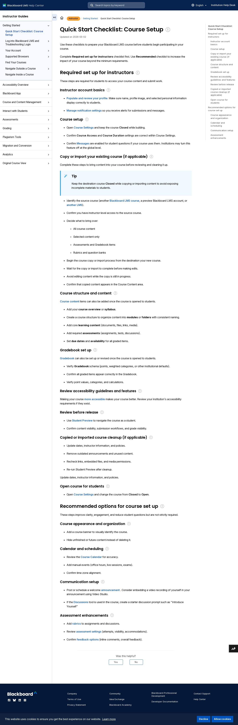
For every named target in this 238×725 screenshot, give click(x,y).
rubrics (76, 623)
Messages (83, 143)
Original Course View (26, 163)
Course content (69, 301)
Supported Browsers (27, 56)
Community (114, 693)
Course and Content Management (26, 102)
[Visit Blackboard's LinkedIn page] (20, 700)
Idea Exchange (116, 699)
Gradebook (67, 358)
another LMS (74, 205)
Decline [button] (203, 719)
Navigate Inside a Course (19, 74)
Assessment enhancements (218, 136)
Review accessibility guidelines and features (223, 78)
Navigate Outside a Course (27, 68)
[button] (48, 25)
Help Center (200, 699)
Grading (26, 128)
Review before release (222, 84)
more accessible (94, 399)
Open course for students (219, 101)
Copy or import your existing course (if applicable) (221, 56)
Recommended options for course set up (222, 109)
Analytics (26, 154)
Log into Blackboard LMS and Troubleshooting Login (27, 42)
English (201, 5)
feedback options (88, 639)
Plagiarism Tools (26, 137)
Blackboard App (26, 93)
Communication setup (222, 130)
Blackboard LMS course (124, 200)
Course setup (218, 49)
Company (72, 693)
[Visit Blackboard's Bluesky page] (15, 700)
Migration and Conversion (26, 145)
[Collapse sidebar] (54, 17)
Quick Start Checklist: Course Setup (24, 33)
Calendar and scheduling (218, 124)
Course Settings (84, 127)
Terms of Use (74, 699)
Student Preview (82, 420)
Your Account (27, 50)
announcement (110, 590)
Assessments (26, 119)
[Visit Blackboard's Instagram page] (25, 700)
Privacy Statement (76, 705)
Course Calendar (91, 557)
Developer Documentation (165, 701)
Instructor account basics (220, 43)
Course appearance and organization (221, 116)
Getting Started (26, 25)
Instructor (73, 18)
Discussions (81, 602)
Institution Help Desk (223, 5)
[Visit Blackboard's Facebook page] (9, 700)
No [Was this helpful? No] (136, 662)
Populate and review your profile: (87, 98)
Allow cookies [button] (222, 719)
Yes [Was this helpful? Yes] (116, 662)
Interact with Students (26, 110)
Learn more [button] (109, 719)
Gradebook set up (220, 72)
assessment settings (88, 631)
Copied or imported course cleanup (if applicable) (221, 92)
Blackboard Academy (120, 705)
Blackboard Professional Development (164, 694)
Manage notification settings (84, 110)
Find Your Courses (15, 62)
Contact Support (202, 693)
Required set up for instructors (218, 35)
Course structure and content (222, 66)
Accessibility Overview (26, 84)
